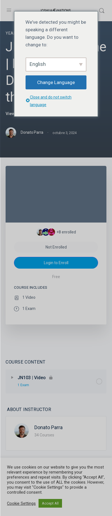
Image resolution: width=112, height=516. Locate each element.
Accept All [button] (50, 503)
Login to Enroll (56, 263)
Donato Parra (48, 427)
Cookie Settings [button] (21, 503)
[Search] (101, 10)
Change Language (56, 82)
